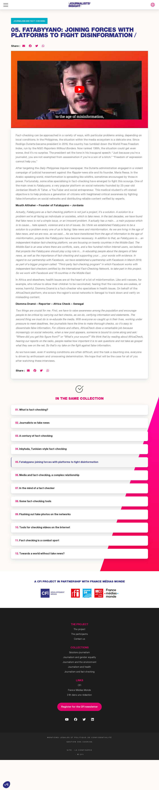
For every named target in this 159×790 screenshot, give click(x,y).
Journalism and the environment (79, 662)
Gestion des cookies (80, 742)
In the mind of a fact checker (35, 488)
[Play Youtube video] (79, 89)
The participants (79, 634)
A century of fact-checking (33, 436)
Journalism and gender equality (79, 657)
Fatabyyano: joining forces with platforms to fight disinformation (56, 462)
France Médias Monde (79, 690)
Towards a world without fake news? (40, 554)
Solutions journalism (79, 653)
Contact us (79, 639)
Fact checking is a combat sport (37, 541)
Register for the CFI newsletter (79, 707)
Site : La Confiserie (79, 750)
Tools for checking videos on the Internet (42, 528)
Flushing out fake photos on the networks (43, 514)
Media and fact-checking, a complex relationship (47, 475)
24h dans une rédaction (79, 695)
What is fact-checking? (31, 410)
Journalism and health (79, 667)
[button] (6, 784)
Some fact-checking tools (33, 501)
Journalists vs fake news (32, 423)
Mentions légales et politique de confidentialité (79, 737)
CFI (79, 685)
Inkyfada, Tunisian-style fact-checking (41, 449)
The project (79, 629)
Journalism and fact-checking (29, 21)
